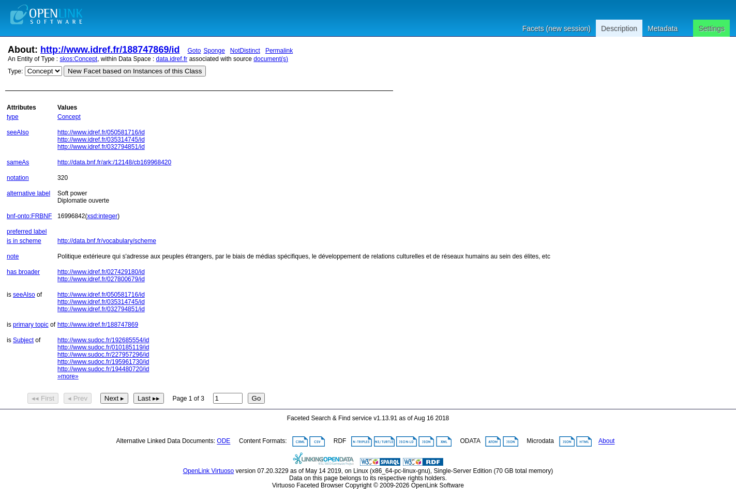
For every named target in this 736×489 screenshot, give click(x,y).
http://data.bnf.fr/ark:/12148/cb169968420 (114, 162)
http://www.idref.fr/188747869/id (109, 49)
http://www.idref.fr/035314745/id (101, 139)
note (13, 256)
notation (18, 177)
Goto (194, 50)
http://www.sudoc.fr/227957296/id (103, 354)
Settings (711, 28)
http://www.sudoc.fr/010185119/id (103, 347)
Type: (15, 71)
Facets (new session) (556, 28)
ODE (223, 441)
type (13, 116)
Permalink (279, 50)
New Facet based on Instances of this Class (135, 71)
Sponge (213, 50)
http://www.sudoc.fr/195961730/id (103, 361)
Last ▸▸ (149, 398)
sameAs (18, 162)
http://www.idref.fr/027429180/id (101, 272)
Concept (69, 116)
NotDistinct (245, 50)
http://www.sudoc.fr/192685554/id (103, 340)
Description (619, 28)
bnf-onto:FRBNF (29, 216)
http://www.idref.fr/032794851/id (101, 146)
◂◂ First (43, 398)
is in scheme (24, 240)
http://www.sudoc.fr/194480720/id (103, 369)
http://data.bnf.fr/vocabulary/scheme (106, 240)
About (606, 441)
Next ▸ (114, 398)
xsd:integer (102, 216)
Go (256, 398)
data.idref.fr (172, 59)
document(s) (270, 59)
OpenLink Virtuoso (208, 471)
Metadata (663, 28)
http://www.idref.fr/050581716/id (101, 132)
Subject (23, 340)
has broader (23, 272)
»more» (68, 376)
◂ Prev (77, 398)
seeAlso (18, 132)
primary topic (31, 324)
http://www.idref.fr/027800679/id (101, 279)
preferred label (27, 231)
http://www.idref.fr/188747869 (97, 324)
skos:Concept (79, 59)
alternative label (28, 193)
